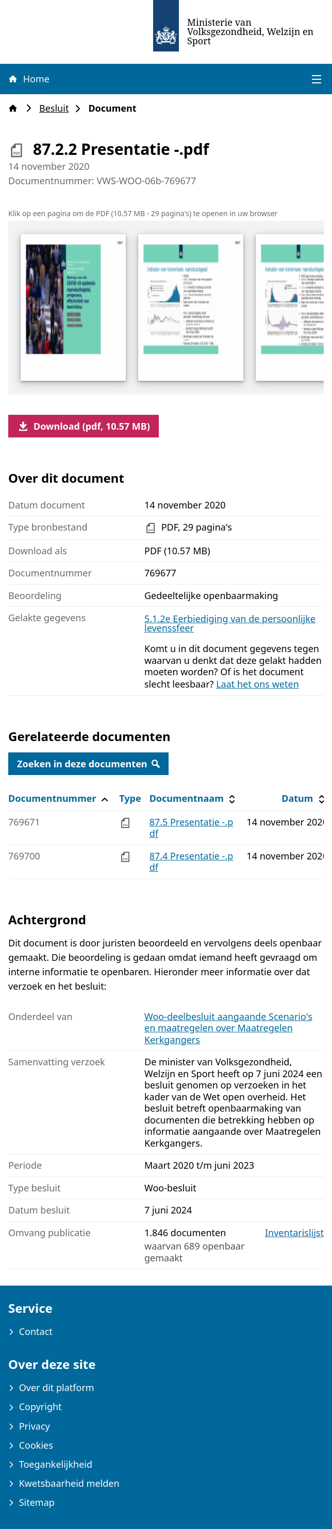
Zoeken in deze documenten (88, 764)
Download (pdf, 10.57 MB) (83, 426)
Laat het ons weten (257, 684)
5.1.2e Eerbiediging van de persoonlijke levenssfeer (230, 623)
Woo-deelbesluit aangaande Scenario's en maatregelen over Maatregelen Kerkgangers (228, 1028)
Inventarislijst (294, 1233)
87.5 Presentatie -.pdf (192, 828)
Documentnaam (194, 798)
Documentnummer (59, 798)
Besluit (57, 108)
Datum (304, 798)
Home (28, 79)
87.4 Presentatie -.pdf (192, 862)
